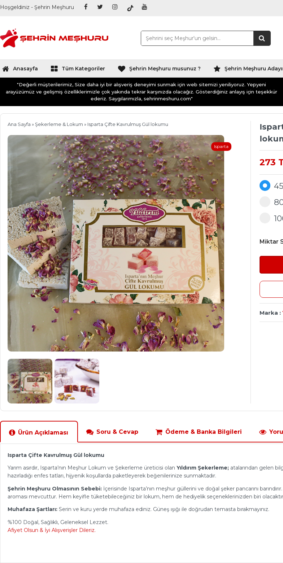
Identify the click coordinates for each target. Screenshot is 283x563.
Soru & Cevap (112, 432)
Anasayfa (20, 70)
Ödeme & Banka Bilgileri (198, 432)
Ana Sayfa (19, 124)
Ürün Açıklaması (38, 432)
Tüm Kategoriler (78, 70)
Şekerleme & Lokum (59, 124)
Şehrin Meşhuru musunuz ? (159, 70)
